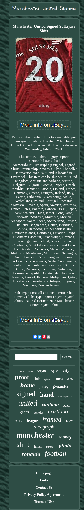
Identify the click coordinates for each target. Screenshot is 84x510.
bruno (59, 378)
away (70, 378)
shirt (23, 444)
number (50, 446)
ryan (30, 371)
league (32, 420)
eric (18, 420)
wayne (42, 371)
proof (22, 377)
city (66, 370)
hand (47, 394)
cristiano (58, 411)
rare (69, 421)
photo (65, 445)
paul (21, 371)
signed (26, 394)
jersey (44, 387)
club (36, 378)
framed (52, 419)
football (55, 453)
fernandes (60, 387)
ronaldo (31, 454)
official (47, 379)
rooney (65, 436)
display (66, 406)
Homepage (44, 473)
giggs (24, 412)
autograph (44, 427)
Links (44, 480)
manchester (35, 435)
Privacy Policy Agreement (44, 494)
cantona (50, 404)
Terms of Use (44, 502)
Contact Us (44, 487)
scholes (39, 412)
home (27, 385)
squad (54, 371)
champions (65, 396)
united (27, 403)
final (38, 446)
